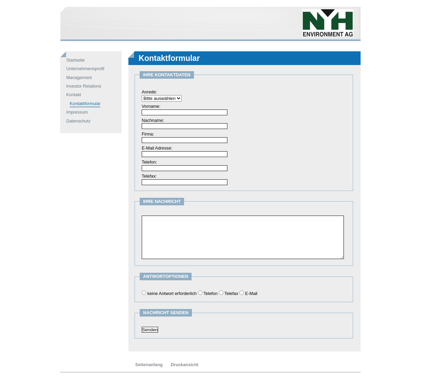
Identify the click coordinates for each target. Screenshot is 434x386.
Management (79, 77)
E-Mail (251, 293)
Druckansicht (184, 364)
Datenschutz (78, 121)
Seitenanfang (149, 364)
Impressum (77, 112)
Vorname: (151, 106)
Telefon (211, 293)
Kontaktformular (85, 103)
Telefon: (149, 162)
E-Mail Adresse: (157, 148)
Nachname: (153, 120)
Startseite (75, 60)
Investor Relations (83, 86)
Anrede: (149, 91)
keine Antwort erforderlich (172, 293)
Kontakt (73, 94)
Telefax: (149, 176)
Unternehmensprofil (85, 68)
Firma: (148, 134)
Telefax (231, 293)
